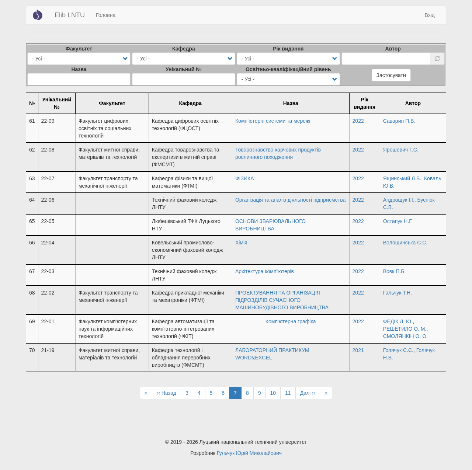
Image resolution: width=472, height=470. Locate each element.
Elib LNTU (70, 15)
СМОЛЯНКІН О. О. (405, 336)
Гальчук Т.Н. (397, 293)
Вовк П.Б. (394, 271)
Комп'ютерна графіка (291, 321)
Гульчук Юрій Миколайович (249, 453)
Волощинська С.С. (405, 243)
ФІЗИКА (244, 178)
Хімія (241, 243)
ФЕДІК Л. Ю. (398, 321)
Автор (393, 49)
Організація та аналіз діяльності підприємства (290, 200)
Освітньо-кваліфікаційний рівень (288, 69)
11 (290, 392)
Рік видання (288, 49)
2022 (358, 121)
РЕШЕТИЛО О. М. (405, 329)
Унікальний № (184, 69)
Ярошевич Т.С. (401, 150)
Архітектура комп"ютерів (264, 271)
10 (275, 392)
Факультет (79, 49)
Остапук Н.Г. (398, 221)
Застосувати (391, 75)
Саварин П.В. (399, 121)
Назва (78, 69)
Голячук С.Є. (398, 350)
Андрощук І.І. (398, 200)
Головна (105, 15)
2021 (358, 350)
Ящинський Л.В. (402, 178)
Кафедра (183, 49)
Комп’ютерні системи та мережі (272, 121)
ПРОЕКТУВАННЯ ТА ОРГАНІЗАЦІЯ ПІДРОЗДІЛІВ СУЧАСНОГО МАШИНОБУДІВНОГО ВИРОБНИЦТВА (282, 300)
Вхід (430, 15)
